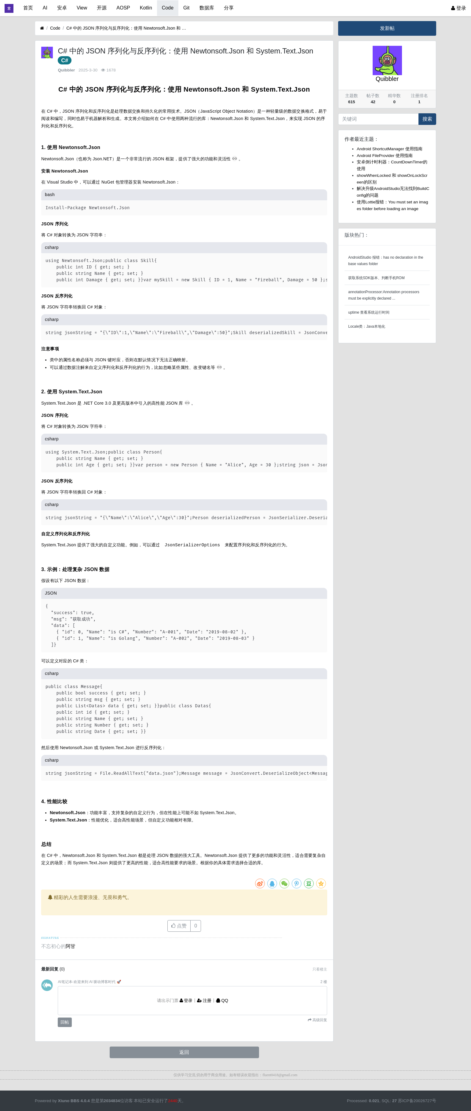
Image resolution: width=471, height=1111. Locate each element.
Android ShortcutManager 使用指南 (389, 149)
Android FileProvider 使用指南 (385, 155)
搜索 (427, 119)
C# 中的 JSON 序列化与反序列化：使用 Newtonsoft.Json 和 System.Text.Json (127, 28)
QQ (222, 1000)
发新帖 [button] (387, 28)
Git (186, 7)
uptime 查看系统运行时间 (368, 312)
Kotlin (146, 7)
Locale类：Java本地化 (366, 326)
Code (167, 7)
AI (45, 7)
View (82, 7)
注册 (204, 1000)
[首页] (42, 28)
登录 (458, 8)
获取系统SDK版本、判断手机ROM (376, 278)
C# (64, 60)
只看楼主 (319, 969)
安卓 (62, 7)
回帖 (64, 1021)
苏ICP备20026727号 (417, 1100)
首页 (28, 7)
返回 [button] (184, 1052)
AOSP (123, 7)
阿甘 (70, 946)
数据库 (206, 7)
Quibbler (66, 70)
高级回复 (319, 1020)
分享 (229, 7)
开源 (102, 7)
